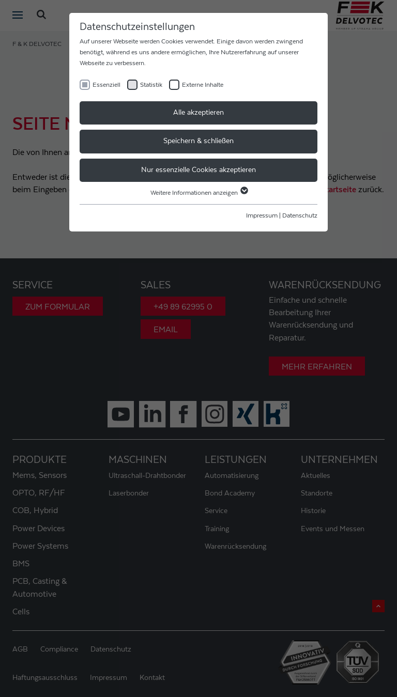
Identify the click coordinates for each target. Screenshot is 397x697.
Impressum (262, 215)
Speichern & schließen (198, 141)
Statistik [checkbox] (151, 84)
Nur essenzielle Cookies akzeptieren (198, 170)
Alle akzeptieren (198, 113)
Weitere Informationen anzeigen (198, 192)
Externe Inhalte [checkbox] (202, 84)
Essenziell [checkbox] (106, 84)
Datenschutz (299, 215)
